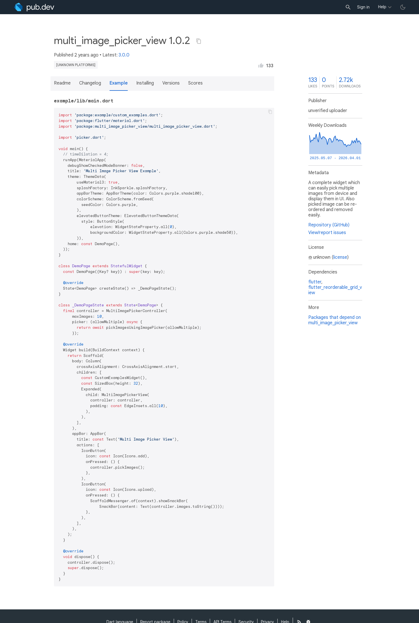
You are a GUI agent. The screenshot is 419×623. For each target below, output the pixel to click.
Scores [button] (195, 83)
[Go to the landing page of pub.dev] (34, 7)
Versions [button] (171, 83)
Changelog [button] (90, 83)
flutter (314, 282)
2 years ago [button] (86, 55)
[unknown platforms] (75, 65)
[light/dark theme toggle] (402, 7)
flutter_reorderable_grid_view (335, 290)
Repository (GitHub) (328, 225)
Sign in (363, 7)
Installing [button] (145, 83)
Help (382, 6)
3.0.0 (124, 55)
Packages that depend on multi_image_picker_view (334, 320)
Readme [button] (62, 83)
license (340, 257)
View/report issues (327, 232)
